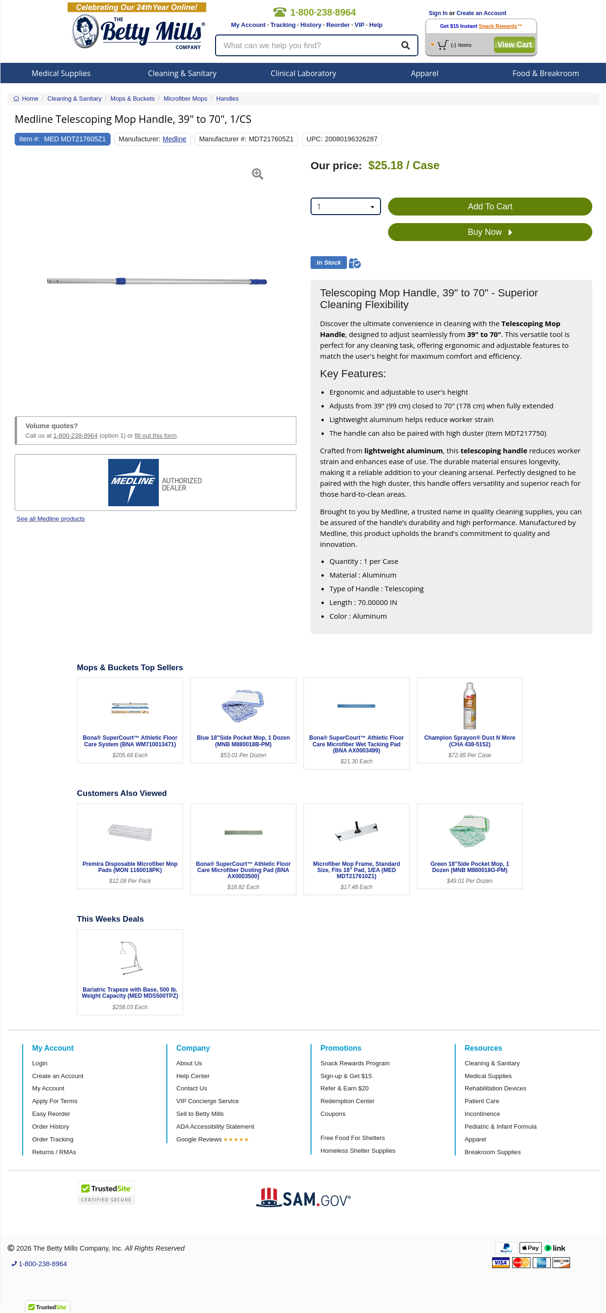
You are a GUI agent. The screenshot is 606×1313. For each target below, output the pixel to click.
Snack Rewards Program (355, 1063)
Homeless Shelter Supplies (357, 1150)
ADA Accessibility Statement (215, 1126)
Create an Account (482, 13)
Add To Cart (490, 206)
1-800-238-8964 (75, 435)
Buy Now (489, 232)
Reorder (338, 24)
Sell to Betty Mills (200, 1113)
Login (39, 1063)
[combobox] (346, 206)
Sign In (438, 13)
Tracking (282, 24)
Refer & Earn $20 (344, 1088)
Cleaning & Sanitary (182, 73)
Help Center (192, 1076)
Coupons (333, 1113)
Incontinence (482, 1113)
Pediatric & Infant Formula (501, 1126)
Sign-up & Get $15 (346, 1076)
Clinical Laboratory (304, 73)
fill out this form (156, 435)
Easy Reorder (51, 1113)
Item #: (29, 139)
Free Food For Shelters (352, 1137)
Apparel (424, 73)
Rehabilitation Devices (495, 1088)
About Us (189, 1063)
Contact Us (191, 1088)
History (310, 24)
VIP (359, 24)
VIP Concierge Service (207, 1101)
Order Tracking (52, 1139)
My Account (248, 24)
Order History (50, 1126)
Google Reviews (199, 1139)
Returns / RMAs (54, 1152)
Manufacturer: (139, 139)
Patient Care (482, 1101)
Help (375, 24)
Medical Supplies (61, 73)
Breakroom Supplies (493, 1152)
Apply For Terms (55, 1101)
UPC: (314, 139)
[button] (25, 277)
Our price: (336, 165)
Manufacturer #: (222, 139)
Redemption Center (347, 1101)
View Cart (514, 45)
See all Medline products (51, 518)
